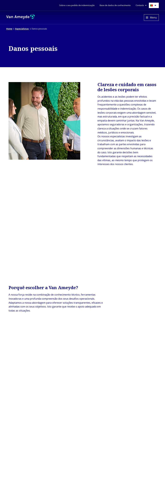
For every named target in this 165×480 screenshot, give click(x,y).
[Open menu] (151, 17)
